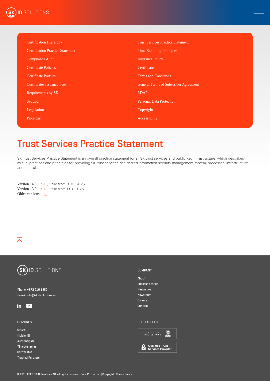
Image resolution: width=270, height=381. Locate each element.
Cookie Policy (124, 374)
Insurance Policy (150, 59)
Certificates (146, 67)
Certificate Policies (41, 67)
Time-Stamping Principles (158, 51)
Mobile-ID (23, 335)
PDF (43, 184)
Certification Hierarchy (44, 42)
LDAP (143, 93)
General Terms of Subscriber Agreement (168, 84)
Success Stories (148, 284)
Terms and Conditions (154, 76)
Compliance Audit (40, 59)
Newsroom (144, 295)
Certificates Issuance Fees (46, 84)
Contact (143, 306)
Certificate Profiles (41, 76)
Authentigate (26, 341)
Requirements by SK (42, 93)
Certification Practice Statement (51, 51)
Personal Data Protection (157, 101)
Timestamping (26, 346)
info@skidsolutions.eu (41, 295)
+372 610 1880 (37, 289)
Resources (144, 289)
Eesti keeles (148, 322)
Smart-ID (23, 330)
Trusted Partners (28, 357)
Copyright (145, 110)
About (142, 278)
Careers (142, 300)
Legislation (35, 110)
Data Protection (90, 374)
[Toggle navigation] (259, 12)
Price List (34, 118)
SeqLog (33, 101)
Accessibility (148, 118)
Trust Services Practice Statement (163, 42)
